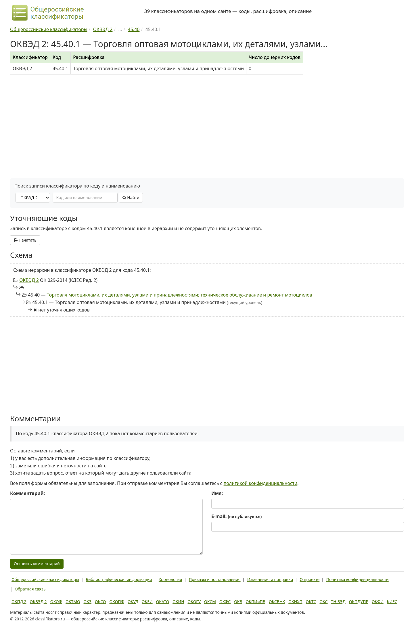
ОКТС (311, 601)
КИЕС (392, 601)
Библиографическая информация (119, 579)
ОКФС (225, 601)
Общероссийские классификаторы (45, 579)
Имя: (217, 493)
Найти (130, 197)
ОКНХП (295, 601)
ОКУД (133, 601)
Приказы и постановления (215, 579)
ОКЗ (87, 601)
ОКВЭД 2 (29, 280)
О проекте (309, 579)
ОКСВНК (277, 601)
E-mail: (236, 516)
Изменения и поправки (270, 579)
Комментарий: (27, 493)
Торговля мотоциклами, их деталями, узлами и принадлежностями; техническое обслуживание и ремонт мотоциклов (179, 295)
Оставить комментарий (37, 563)
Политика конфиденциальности (357, 579)
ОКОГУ (194, 601)
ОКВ (238, 601)
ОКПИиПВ (255, 601)
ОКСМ (210, 601)
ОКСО (100, 601)
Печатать (25, 240)
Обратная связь (30, 589)
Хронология (170, 579)
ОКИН (178, 601)
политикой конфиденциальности (261, 483)
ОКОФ (56, 601)
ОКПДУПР (358, 601)
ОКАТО (162, 601)
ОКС (323, 601)
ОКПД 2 (19, 601)
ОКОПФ (117, 601)
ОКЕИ (147, 601)
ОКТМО (73, 601)
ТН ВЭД (338, 601)
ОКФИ (378, 601)
